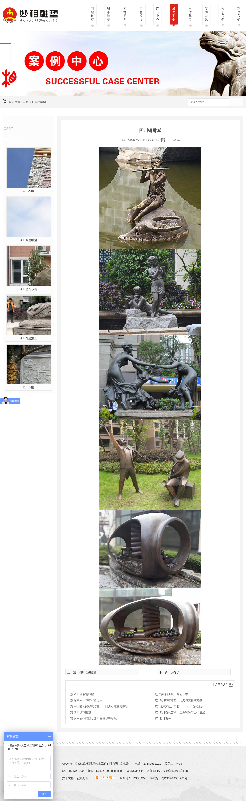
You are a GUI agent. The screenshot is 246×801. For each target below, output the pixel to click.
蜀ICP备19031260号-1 (175, 778)
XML (144, 778)
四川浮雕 (28, 387)
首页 (26, 102)
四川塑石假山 (28, 289)
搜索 (236, 102)
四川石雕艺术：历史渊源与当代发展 (182, 712)
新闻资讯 (206, 14)
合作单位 (190, 14)
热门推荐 (16, 139)
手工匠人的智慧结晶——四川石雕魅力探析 (101, 706)
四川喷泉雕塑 (87, 672)
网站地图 (125, 778)
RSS (136, 778)
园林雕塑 (124, 14)
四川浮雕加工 (28, 338)
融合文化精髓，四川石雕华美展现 (95, 718)
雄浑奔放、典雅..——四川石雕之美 (181, 706)
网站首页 (92, 14)
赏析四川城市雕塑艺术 (173, 694)
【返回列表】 (220, 684)
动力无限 (82, 778)
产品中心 (157, 14)
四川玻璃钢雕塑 (84, 694)
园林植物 (141, 14)
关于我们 (222, 14)
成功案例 (173, 14)
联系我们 (238, 14)
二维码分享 (174, 139)
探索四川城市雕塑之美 (88, 700)
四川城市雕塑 (82, 712)
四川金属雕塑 (28, 240)
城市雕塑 (108, 14)
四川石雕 (28, 191)
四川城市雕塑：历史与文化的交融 (180, 700)
